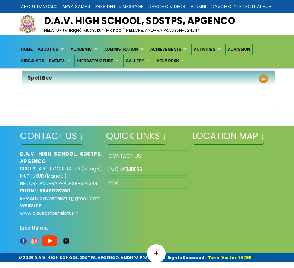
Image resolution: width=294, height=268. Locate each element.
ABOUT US (48, 49)
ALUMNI (198, 6)
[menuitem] (27, 49)
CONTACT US (124, 156)
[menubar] (147, 55)
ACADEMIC (81, 49)
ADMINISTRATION (121, 49)
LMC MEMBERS (125, 169)
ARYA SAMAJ (76, 6)
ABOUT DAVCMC (39, 6)
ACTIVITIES (204, 49)
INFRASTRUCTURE (95, 60)
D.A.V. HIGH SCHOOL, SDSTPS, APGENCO (139, 21)
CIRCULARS (32, 60)
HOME (27, 49)
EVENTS (57, 60)
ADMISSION (239, 49)
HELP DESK (168, 60)
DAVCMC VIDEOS (166, 6)
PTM (113, 182)
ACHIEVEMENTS (165, 49)
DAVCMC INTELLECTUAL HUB (241, 6)
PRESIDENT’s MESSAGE (119, 6)
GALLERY (135, 60)
